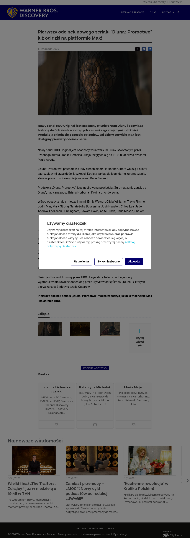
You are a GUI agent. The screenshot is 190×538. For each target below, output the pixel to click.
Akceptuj (134, 261)
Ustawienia (81, 261)
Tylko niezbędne (109, 261)
